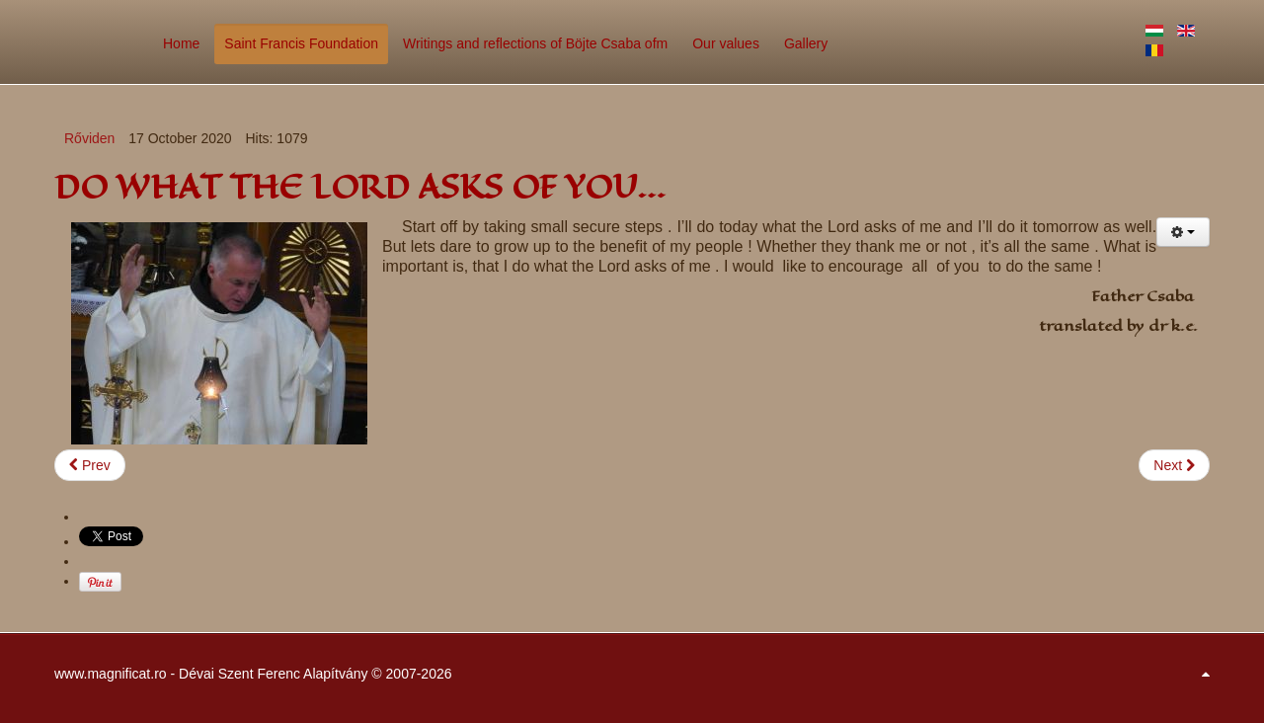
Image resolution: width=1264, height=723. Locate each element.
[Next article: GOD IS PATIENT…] (1174, 465)
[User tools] (1183, 232)
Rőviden (89, 138)
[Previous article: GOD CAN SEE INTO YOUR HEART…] (89, 465)
